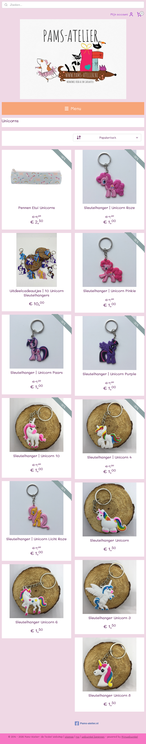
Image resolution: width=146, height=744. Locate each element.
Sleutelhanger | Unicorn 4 (109, 457)
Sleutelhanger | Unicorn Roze (109, 208)
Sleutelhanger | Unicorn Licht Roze (36, 539)
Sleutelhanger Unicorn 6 (37, 622)
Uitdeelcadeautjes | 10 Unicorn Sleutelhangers (37, 293)
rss (77, 736)
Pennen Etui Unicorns (36, 208)
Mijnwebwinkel (129, 736)
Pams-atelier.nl (87, 723)
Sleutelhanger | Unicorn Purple (109, 374)
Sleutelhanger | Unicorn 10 (36, 456)
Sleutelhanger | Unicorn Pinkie (109, 291)
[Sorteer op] (107, 137)
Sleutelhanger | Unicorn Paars (37, 372)
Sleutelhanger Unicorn (109, 540)
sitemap (69, 736)
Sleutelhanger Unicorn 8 (110, 695)
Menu (73, 108)
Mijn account (122, 14)
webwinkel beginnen (93, 736)
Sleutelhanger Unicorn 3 (110, 618)
